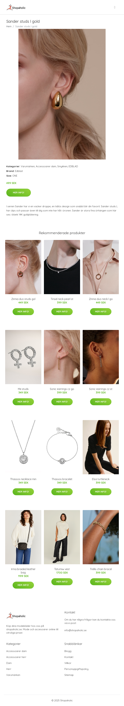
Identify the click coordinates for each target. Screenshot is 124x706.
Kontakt (68, 657)
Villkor (67, 663)
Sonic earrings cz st (100, 389)
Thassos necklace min (23, 479)
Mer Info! (18, 192)
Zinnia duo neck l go (101, 299)
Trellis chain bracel (101, 569)
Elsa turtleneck (100, 479)
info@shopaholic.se (75, 630)
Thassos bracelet (62, 479)
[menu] (115, 7)
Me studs (23, 389)
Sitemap (69, 674)
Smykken (62, 166)
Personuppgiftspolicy (76, 669)
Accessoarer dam (46, 166)
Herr (8, 669)
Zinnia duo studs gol (23, 299)
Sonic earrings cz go (62, 389)
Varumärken (28, 166)
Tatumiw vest (62, 569)
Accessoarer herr (16, 657)
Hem (8, 26)
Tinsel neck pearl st (62, 299)
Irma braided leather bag (23, 570)
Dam (9, 663)
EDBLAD (73, 166)
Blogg (67, 651)
